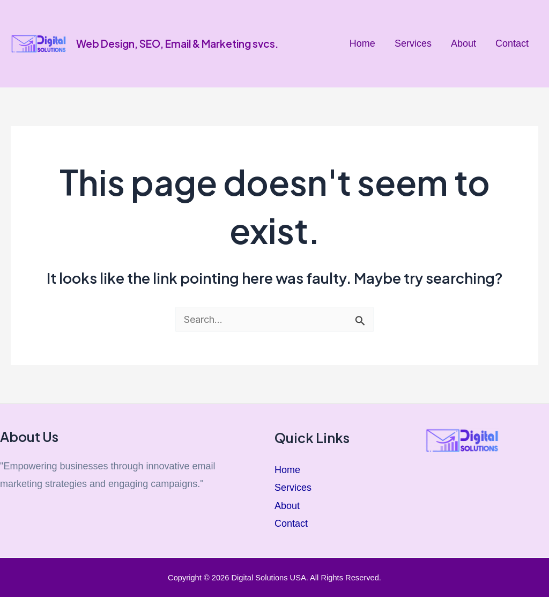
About (463, 43)
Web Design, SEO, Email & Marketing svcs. (177, 43)
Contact (512, 43)
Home (362, 43)
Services (413, 43)
